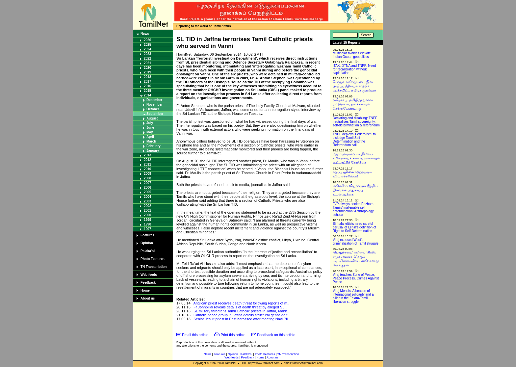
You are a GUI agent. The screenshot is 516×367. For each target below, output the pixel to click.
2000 (147, 215)
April (150, 137)
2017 (147, 81)
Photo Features (153, 259)
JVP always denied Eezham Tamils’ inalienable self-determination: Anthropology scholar (353, 209)
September (155, 114)
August (152, 118)
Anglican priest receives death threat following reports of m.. (241, 303)
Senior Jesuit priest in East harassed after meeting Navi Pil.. (242, 319)
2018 (147, 77)
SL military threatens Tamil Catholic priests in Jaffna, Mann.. (241, 311)
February (153, 146)
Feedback (148, 282)
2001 (147, 210)
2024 (147, 49)
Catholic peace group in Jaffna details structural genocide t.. (241, 315)
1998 (147, 224)
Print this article (233, 335)
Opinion (147, 243)
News (145, 34)
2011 (147, 164)
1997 (147, 229)
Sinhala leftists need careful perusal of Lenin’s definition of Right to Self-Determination (354, 227)
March (151, 141)
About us (148, 298)
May (149, 132)
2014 (147, 95)
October (152, 109)
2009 (147, 173)
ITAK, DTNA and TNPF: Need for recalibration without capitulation (354, 69)
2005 (147, 192)
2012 (147, 160)
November (154, 104)
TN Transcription (154, 267)
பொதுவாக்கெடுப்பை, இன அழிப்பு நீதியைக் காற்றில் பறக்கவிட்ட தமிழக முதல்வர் (354, 86)
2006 (147, 187)
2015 (147, 90)
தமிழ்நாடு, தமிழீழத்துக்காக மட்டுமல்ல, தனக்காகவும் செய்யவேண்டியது (353, 104)
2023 (147, 54)
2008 (147, 178)
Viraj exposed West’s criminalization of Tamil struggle (355, 241)
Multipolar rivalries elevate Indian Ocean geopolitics (352, 55)
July (149, 123)
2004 (147, 196)
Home (145, 290)
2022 (147, 58)
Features (147, 235)
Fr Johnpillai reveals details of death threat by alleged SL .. (240, 307)
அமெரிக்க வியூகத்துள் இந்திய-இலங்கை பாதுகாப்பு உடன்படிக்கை (356, 190)
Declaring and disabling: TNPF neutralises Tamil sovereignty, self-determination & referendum (356, 121)
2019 (147, 72)
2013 (147, 155)
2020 (147, 67)
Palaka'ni (148, 251)
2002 (147, 206)
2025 (147, 44)
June (150, 127)
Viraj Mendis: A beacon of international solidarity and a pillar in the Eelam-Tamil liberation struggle (353, 296)
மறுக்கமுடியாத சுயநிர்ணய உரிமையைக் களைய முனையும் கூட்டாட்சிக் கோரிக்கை (356, 158)
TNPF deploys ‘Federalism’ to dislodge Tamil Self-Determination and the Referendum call (354, 139)
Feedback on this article (276, 335)
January (152, 150)
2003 (147, 201)
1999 (147, 220)
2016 (147, 86)
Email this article (195, 335)
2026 (147, 40)
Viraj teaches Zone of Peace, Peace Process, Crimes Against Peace (356, 278)
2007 (147, 183)
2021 (147, 63)
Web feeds (149, 274)
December (154, 100)
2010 (147, 169)
